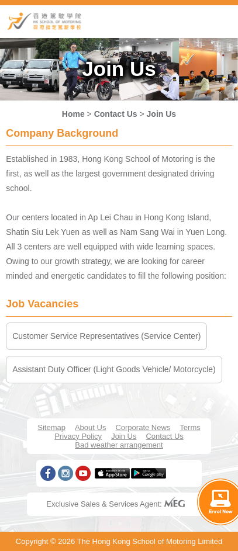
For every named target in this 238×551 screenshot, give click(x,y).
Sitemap (51, 427)
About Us (90, 427)
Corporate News (142, 427)
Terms (190, 427)
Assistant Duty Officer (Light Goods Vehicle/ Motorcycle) (114, 369)
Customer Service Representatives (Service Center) (106, 336)
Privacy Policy (78, 436)
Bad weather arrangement (119, 445)
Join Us (162, 114)
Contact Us (115, 114)
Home (73, 114)
